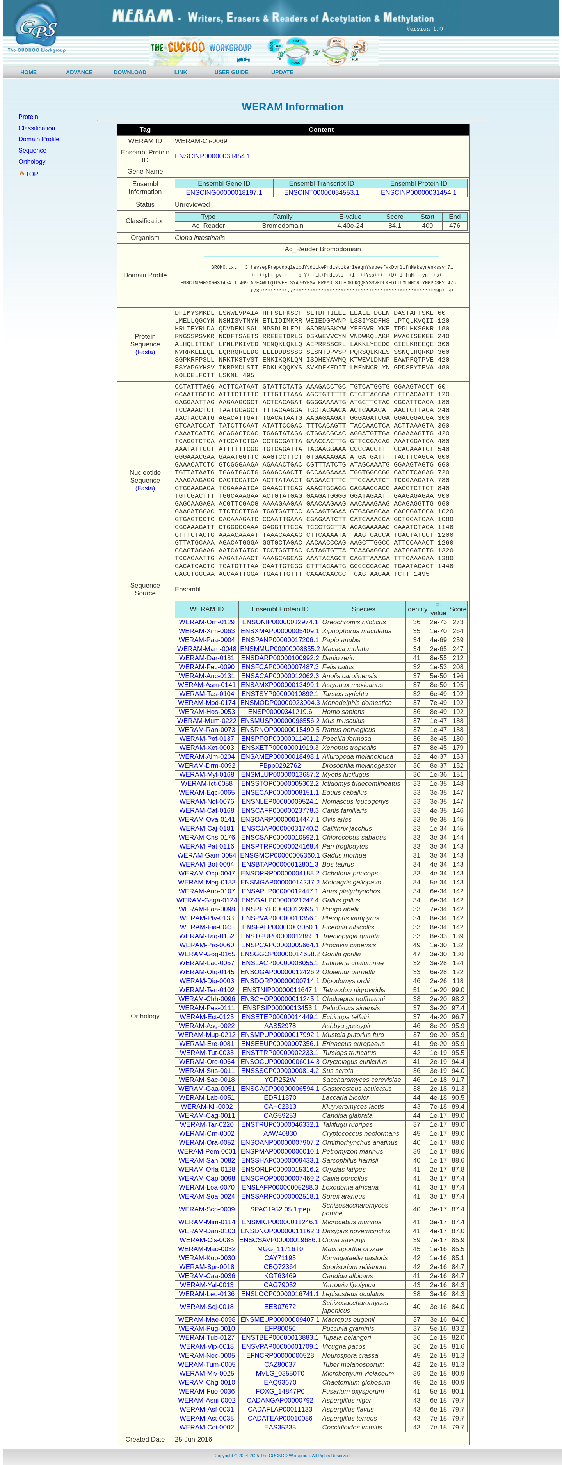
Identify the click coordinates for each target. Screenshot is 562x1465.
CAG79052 (280, 1285)
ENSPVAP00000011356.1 (280, 918)
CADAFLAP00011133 (280, 1409)
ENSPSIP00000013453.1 (280, 1008)
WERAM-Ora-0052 (207, 1142)
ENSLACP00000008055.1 (280, 963)
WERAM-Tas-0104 (207, 694)
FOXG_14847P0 (280, 1391)
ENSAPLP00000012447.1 (280, 891)
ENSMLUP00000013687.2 (280, 774)
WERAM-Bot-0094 (207, 864)
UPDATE (282, 72)
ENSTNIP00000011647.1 (280, 990)
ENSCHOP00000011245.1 (280, 999)
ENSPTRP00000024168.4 (280, 846)
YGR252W (280, 1079)
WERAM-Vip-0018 (207, 1346)
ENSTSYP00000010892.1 (280, 694)
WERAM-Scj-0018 (207, 1307)
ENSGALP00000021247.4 (280, 900)
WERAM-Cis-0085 (207, 1240)
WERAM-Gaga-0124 (206, 900)
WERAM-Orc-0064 (207, 1061)
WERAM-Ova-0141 (206, 819)
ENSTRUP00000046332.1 (280, 1124)
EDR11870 (280, 1097)
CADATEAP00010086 (280, 1418)
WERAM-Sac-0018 (207, 1079)
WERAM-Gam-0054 (206, 855)
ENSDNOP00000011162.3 (280, 1231)
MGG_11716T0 (280, 1249)
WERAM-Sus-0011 (207, 1070)
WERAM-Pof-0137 (207, 738)
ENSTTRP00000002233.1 (280, 1053)
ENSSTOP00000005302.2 (280, 783)
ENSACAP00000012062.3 (280, 676)
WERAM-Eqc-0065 (207, 792)
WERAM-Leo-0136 (207, 1294)
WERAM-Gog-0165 (206, 954)
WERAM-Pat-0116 (207, 846)
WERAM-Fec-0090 (207, 667)
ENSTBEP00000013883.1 (280, 1337)
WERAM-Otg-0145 (207, 972)
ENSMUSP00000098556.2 (280, 721)
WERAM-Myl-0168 (207, 774)
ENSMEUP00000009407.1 (280, 1319)
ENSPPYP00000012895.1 (280, 909)
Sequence (32, 150)
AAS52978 (280, 1026)
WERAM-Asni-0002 (206, 1400)
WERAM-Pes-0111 (207, 1008)
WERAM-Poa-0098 (207, 909)
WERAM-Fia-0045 (207, 927)
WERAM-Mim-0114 (206, 1222)
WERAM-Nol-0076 (207, 801)
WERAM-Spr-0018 (207, 1267)
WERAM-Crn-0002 (207, 1133)
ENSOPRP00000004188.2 (280, 873)
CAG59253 (280, 1115)
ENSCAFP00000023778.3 (280, 810)
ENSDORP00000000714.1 (280, 981)
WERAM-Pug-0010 (207, 1328)
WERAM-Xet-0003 (207, 747)
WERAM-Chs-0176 (207, 837)
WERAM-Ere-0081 (207, 1044)
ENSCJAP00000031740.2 (280, 828)
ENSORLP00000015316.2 (280, 1169)
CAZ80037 (280, 1364)
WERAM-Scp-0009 (207, 1209)
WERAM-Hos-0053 (207, 712)
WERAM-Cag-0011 (206, 1115)
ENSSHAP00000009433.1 (280, 1160)
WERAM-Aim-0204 (207, 756)
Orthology (31, 161)
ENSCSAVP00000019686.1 (280, 1240)
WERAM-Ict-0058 (207, 783)
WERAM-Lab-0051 (207, 1097)
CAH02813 (280, 1106)
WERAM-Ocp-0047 (206, 873)
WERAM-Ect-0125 (207, 1017)
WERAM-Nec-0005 (207, 1355)
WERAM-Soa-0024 (207, 1196)
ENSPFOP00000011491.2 (280, 738)
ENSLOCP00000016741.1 (280, 1294)
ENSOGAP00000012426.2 (280, 972)
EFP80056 (280, 1328)
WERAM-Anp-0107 (207, 891)
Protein (28, 117)
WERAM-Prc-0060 (207, 945)
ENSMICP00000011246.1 (280, 1222)
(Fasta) (145, 352)
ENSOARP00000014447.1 (280, 819)
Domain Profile (38, 139)
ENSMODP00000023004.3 (280, 703)
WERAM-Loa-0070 (207, 1187)
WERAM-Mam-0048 (207, 649)
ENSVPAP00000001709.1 (280, 1346)
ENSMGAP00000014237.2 (280, 882)
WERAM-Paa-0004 (207, 640)
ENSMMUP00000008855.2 (280, 649)
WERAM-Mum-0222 (207, 721)
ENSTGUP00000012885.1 (280, 936)
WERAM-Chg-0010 (206, 1382)
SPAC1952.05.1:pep (280, 1209)
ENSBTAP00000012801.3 (280, 864)
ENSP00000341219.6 (280, 712)
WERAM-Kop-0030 (207, 1258)
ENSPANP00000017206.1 (280, 640)
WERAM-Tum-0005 (207, 1364)
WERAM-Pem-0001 (207, 1151)
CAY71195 (280, 1258)
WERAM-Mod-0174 (206, 703)
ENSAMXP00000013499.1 (280, 685)
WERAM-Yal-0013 (207, 1285)
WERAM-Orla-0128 (206, 1169)
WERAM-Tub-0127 (207, 1337)
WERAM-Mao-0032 (206, 1249)
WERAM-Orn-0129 (207, 622)
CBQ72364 (280, 1267)
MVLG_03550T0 (280, 1373)
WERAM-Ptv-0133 (207, 918)
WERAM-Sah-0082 (207, 1160)
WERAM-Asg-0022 (207, 1026)
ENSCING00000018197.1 (224, 192)
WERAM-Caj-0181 (207, 828)
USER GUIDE (232, 72)
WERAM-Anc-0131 (207, 676)
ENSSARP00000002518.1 (280, 1196)
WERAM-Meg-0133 (206, 882)
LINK (180, 72)
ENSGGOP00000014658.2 (280, 954)
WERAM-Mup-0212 (206, 1035)
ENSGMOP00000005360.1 (280, 855)
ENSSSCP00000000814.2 (280, 1070)
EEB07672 (280, 1307)
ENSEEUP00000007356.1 (280, 1044)
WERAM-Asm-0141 (207, 685)
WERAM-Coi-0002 (207, 1427)
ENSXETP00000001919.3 (280, 747)
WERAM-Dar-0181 (207, 658)
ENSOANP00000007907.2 (280, 1142)
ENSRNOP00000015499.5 (280, 729)
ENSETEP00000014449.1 (280, 1017)
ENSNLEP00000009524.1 (280, 801)
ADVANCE (79, 72)
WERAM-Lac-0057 (207, 963)
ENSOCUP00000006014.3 (280, 1061)
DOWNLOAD (130, 72)
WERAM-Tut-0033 (207, 1053)
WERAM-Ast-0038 (207, 1418)
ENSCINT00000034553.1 (321, 192)
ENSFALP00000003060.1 (280, 927)
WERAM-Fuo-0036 (207, 1391)
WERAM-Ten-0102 (207, 990)
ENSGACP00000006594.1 (280, 1088)
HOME (28, 72)
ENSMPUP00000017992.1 (280, 1035)
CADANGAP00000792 (280, 1400)
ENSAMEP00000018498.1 (280, 756)
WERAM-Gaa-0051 (206, 1088)
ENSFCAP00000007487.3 (280, 667)
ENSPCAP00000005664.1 (280, 945)
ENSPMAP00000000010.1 (280, 1151)
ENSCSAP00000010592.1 (280, 837)
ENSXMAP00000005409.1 (280, 631)
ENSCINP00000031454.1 (213, 156)
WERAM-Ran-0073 (206, 729)
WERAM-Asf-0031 (207, 1409)
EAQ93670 (280, 1382)
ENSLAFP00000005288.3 (280, 1187)
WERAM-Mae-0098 (206, 1319)
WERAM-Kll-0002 (207, 1106)
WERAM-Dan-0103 (206, 1231)
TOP (31, 174)
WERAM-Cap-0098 (206, 1178)
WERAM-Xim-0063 (207, 631)
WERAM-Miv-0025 (207, 1373)
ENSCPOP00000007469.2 (280, 1178)
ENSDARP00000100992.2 (280, 658)
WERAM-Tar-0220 (207, 1124)
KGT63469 (280, 1276)
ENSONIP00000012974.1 (280, 622)
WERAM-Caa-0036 (206, 1276)
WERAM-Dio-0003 (207, 981)
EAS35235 (280, 1427)
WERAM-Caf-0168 (207, 810)
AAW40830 (280, 1133)
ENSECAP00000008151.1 (280, 792)
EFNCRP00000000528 (280, 1355)
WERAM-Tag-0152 (207, 936)
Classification (36, 128)
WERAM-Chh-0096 (206, 999)
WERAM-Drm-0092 (206, 765)
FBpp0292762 (280, 765)
